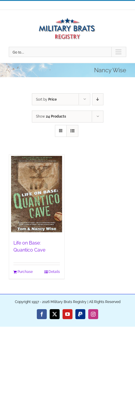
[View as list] (72, 131)
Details (54, 272)
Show (51, 116)
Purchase (25, 272)
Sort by (46, 99)
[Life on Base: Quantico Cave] (36, 194)
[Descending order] (97, 99)
